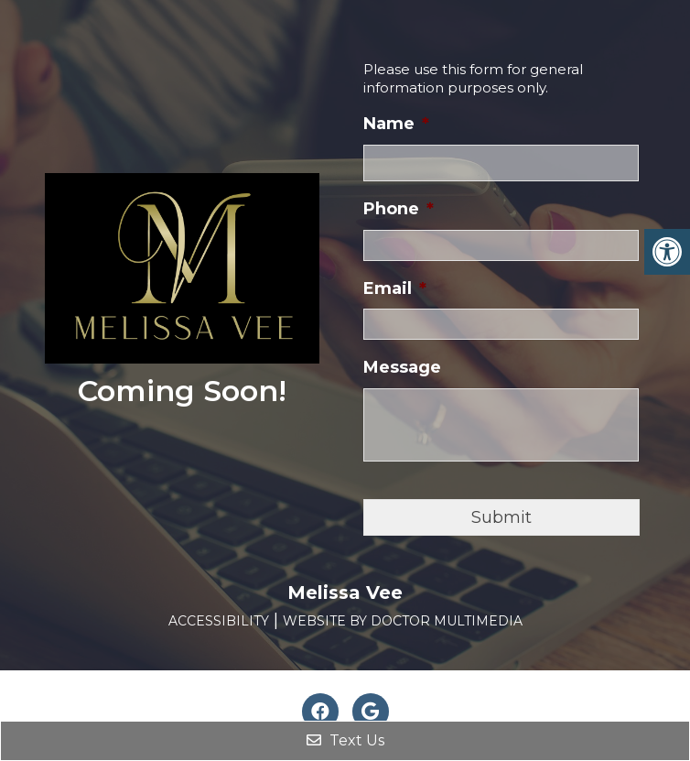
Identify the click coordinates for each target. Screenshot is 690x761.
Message (402, 367)
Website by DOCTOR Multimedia (403, 621)
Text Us (345, 740)
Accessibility (218, 621)
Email (394, 288)
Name (396, 124)
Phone (398, 209)
